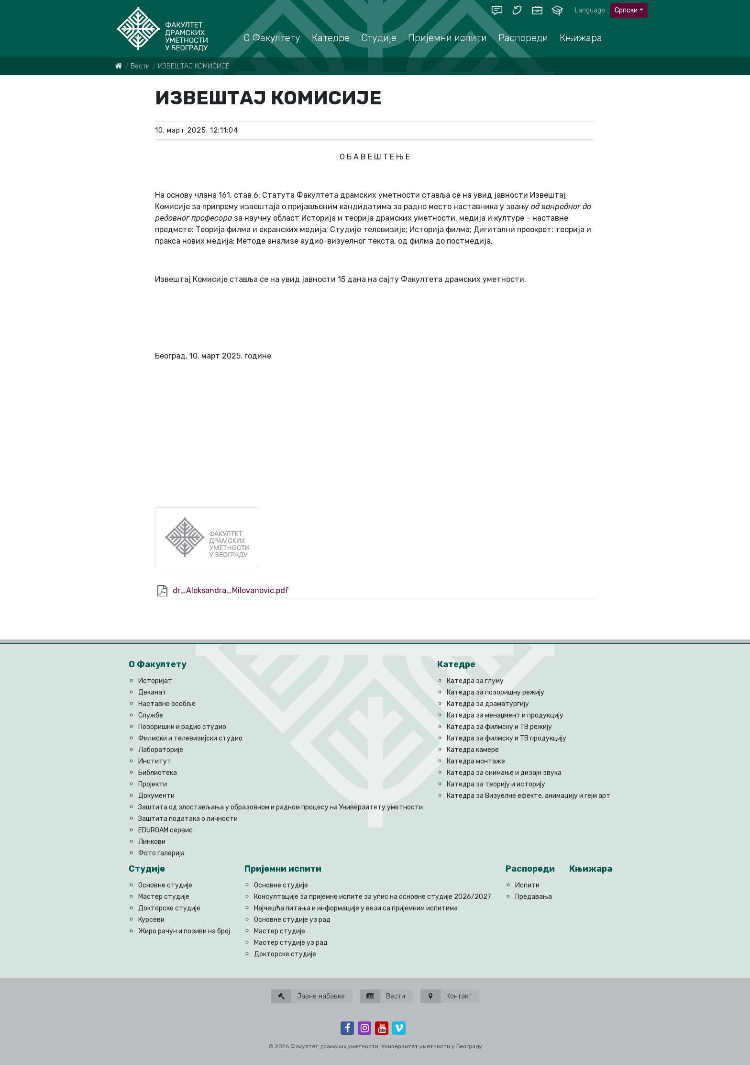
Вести (140, 66)
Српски (626, 10)
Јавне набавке (308, 996)
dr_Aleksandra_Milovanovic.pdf (231, 590)
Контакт (446, 996)
